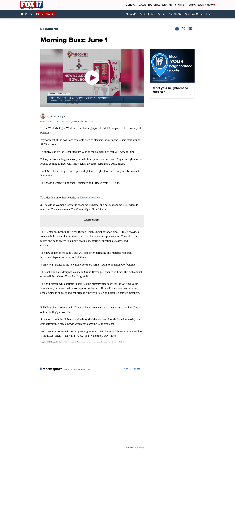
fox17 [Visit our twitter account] (31, 14)
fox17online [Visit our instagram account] (27, 14)
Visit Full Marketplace (134, 369)
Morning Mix (131, 14)
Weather (167, 4)
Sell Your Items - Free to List (77, 369)
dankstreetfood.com (91, 197)
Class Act (162, 14)
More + (209, 14)
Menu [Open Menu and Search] (130, 5)
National (154, 4)
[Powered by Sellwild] (139, 448)
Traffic (191, 4)
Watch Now (206, 4)
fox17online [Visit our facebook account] (23, 14)
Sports (179, 4)
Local (142, 4)
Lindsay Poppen (58, 116)
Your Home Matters (194, 14)
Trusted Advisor (147, 14)
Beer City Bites (176, 14)
